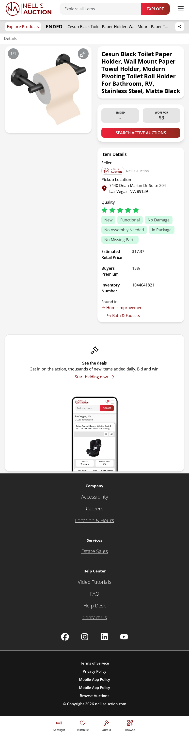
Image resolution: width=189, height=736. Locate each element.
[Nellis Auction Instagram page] (85, 637)
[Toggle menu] (180, 8)
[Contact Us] (94, 617)
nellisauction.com (110, 703)
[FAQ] (94, 593)
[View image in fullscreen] (83, 53)
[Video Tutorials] (94, 582)
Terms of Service (94, 663)
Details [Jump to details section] (10, 38)
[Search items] (102, 9)
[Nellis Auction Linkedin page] (104, 637)
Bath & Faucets (123, 315)
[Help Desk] (94, 605)
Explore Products (23, 26)
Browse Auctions (94, 695)
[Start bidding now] (94, 377)
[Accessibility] (94, 496)
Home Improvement (122, 307)
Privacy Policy (94, 671)
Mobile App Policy (94, 679)
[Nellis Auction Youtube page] (124, 637)
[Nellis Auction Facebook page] (65, 637)
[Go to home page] (28, 9)
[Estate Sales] (94, 551)
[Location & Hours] (94, 520)
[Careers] (94, 508)
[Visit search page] (130, 725)
